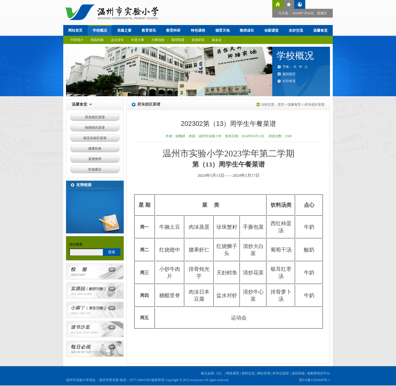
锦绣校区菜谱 (95, 127)
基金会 (217, 40)
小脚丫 (95, 310)
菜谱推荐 (94, 159)
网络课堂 (232, 373)
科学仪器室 (281, 373)
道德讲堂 (198, 40)
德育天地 (222, 30)
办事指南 (157, 40)
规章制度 (178, 40)
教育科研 (173, 30)
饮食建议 (94, 169)
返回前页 (289, 74)
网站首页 (75, 30)
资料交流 (248, 373)
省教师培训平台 (318, 373)
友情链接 (84, 185)
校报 (95, 271)
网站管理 (263, 373)
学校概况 (100, 30)
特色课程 (198, 30)
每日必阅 (95, 349)
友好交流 (296, 30)
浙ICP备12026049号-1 (314, 380)
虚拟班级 (298, 373)
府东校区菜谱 (95, 117)
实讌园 (95, 290)
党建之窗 (124, 30)
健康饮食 (94, 148)
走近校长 (117, 40)
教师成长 (247, 30)
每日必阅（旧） (212, 373)
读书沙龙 (95, 329)
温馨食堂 (320, 30)
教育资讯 (149, 30)
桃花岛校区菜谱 (94, 138)
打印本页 (289, 81)
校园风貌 (97, 40)
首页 (280, 104)
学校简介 (77, 40)
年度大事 (137, 40)
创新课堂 (271, 30)
